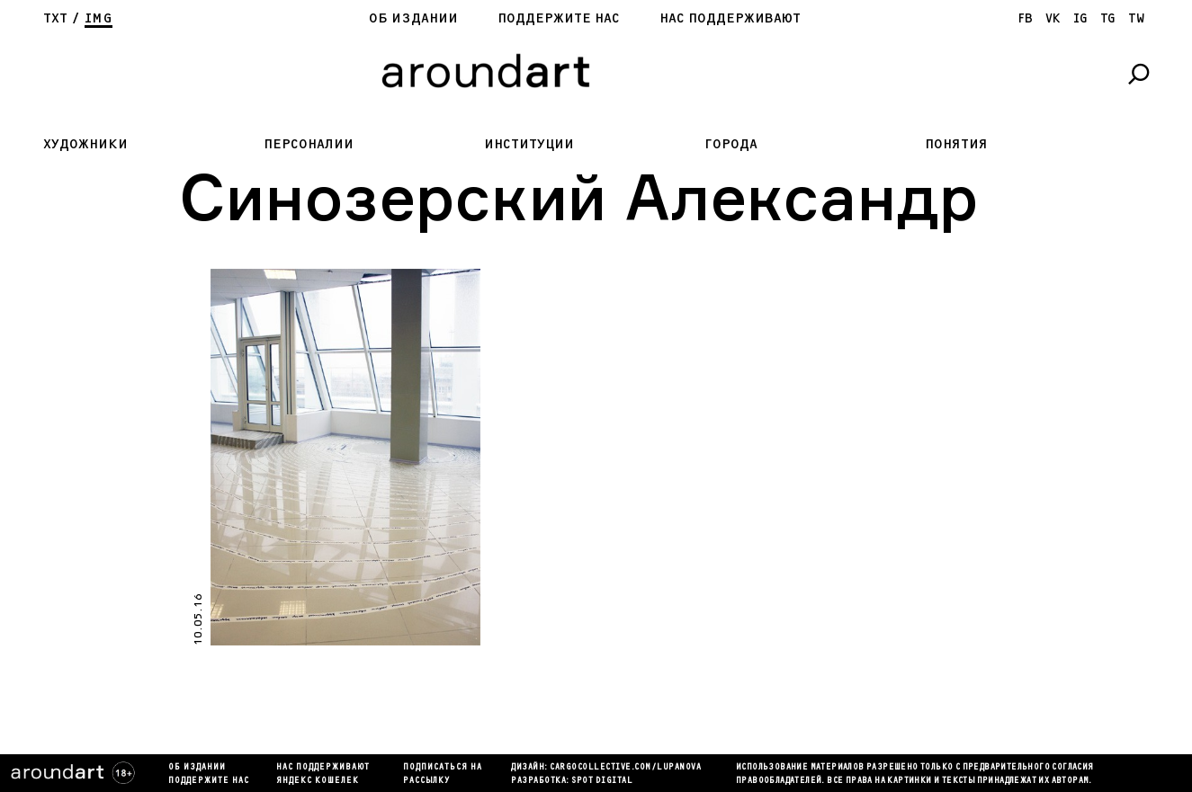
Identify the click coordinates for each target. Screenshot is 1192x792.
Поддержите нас (558, 18)
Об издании (413, 18)
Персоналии (309, 144)
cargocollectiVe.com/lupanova (625, 767)
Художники (85, 144)
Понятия (956, 144)
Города (730, 144)
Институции (529, 144)
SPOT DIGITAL (601, 781)
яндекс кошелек (317, 781)
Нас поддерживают (730, 18)
